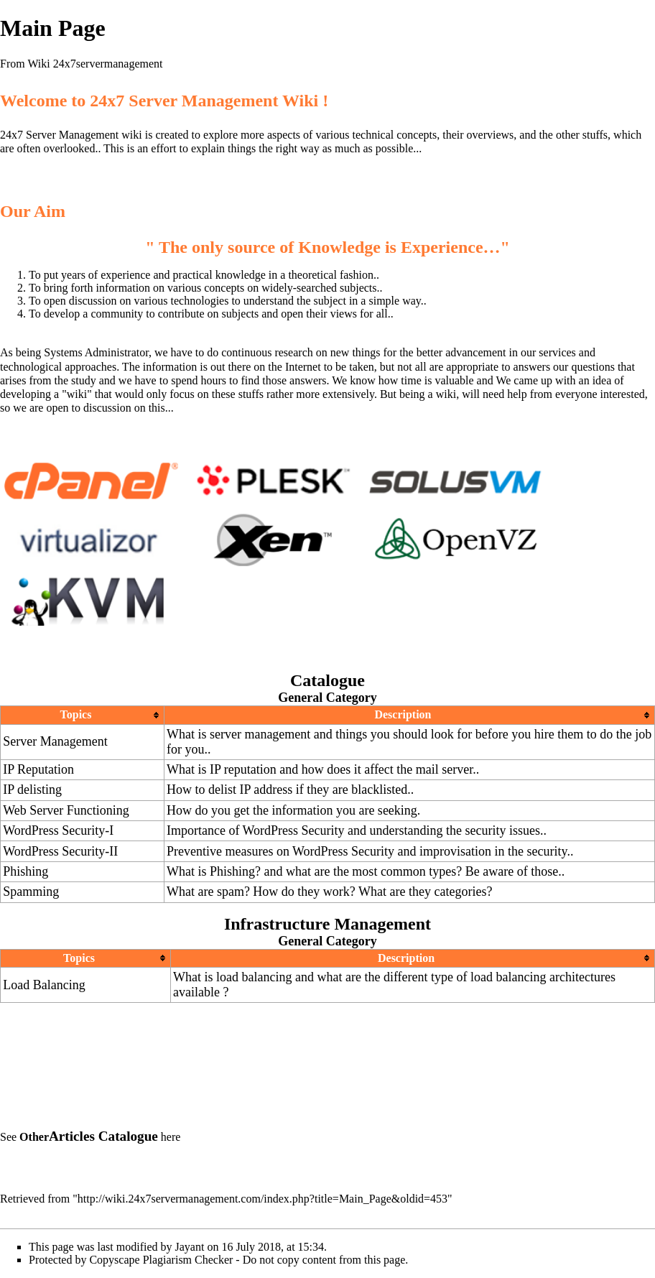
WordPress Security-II (60, 851)
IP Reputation (38, 769)
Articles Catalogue (103, 1136)
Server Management (55, 741)
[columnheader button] (82, 715)
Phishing (25, 871)
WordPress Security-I (58, 830)
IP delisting (32, 789)
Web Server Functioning (66, 810)
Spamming (31, 891)
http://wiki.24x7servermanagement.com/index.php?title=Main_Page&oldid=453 (262, 1199)
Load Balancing (44, 985)
